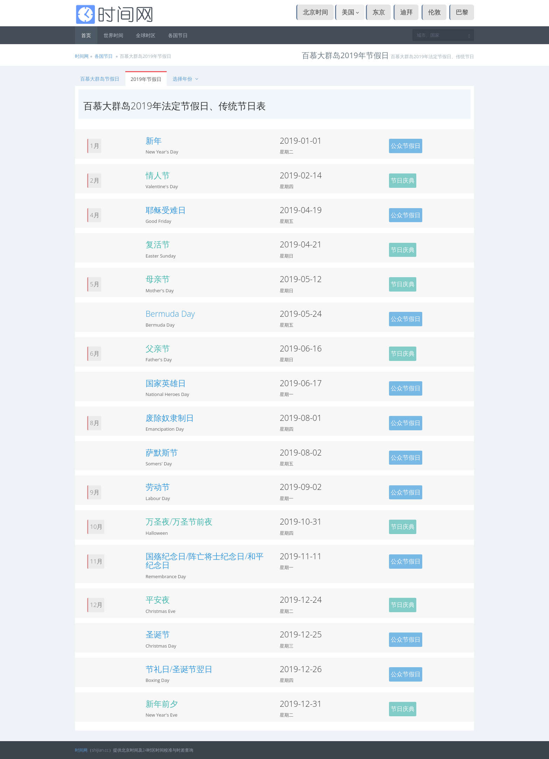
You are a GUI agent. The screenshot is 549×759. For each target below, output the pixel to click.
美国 (350, 12)
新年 (154, 140)
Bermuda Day (170, 313)
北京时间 (315, 12)
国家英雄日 (166, 383)
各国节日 (178, 35)
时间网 (82, 56)
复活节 (158, 244)
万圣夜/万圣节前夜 (179, 521)
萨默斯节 (162, 452)
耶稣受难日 (166, 210)
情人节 (158, 175)
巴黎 (462, 12)
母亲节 (158, 279)
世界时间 (113, 35)
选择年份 (186, 78)
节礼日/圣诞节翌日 (179, 669)
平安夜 (158, 599)
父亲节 (158, 348)
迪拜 (406, 12)
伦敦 (434, 12)
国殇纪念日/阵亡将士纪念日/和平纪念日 (205, 560)
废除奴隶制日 (170, 417)
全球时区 (145, 35)
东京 (379, 12)
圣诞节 (158, 634)
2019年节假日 (146, 79)
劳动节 (158, 486)
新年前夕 (162, 703)
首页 (86, 35)
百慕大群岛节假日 (99, 78)
